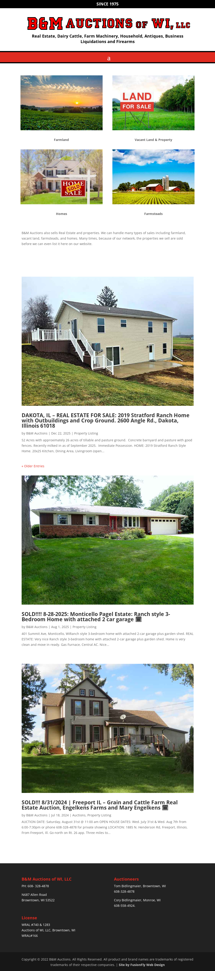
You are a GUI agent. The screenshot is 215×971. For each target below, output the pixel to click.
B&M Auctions (37, 433)
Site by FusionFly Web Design (142, 965)
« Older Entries (33, 466)
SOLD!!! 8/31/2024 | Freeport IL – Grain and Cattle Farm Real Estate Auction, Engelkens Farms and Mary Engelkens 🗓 (100, 805)
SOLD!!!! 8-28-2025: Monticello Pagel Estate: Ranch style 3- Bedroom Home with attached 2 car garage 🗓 (96, 616)
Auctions (79, 815)
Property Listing (86, 433)
